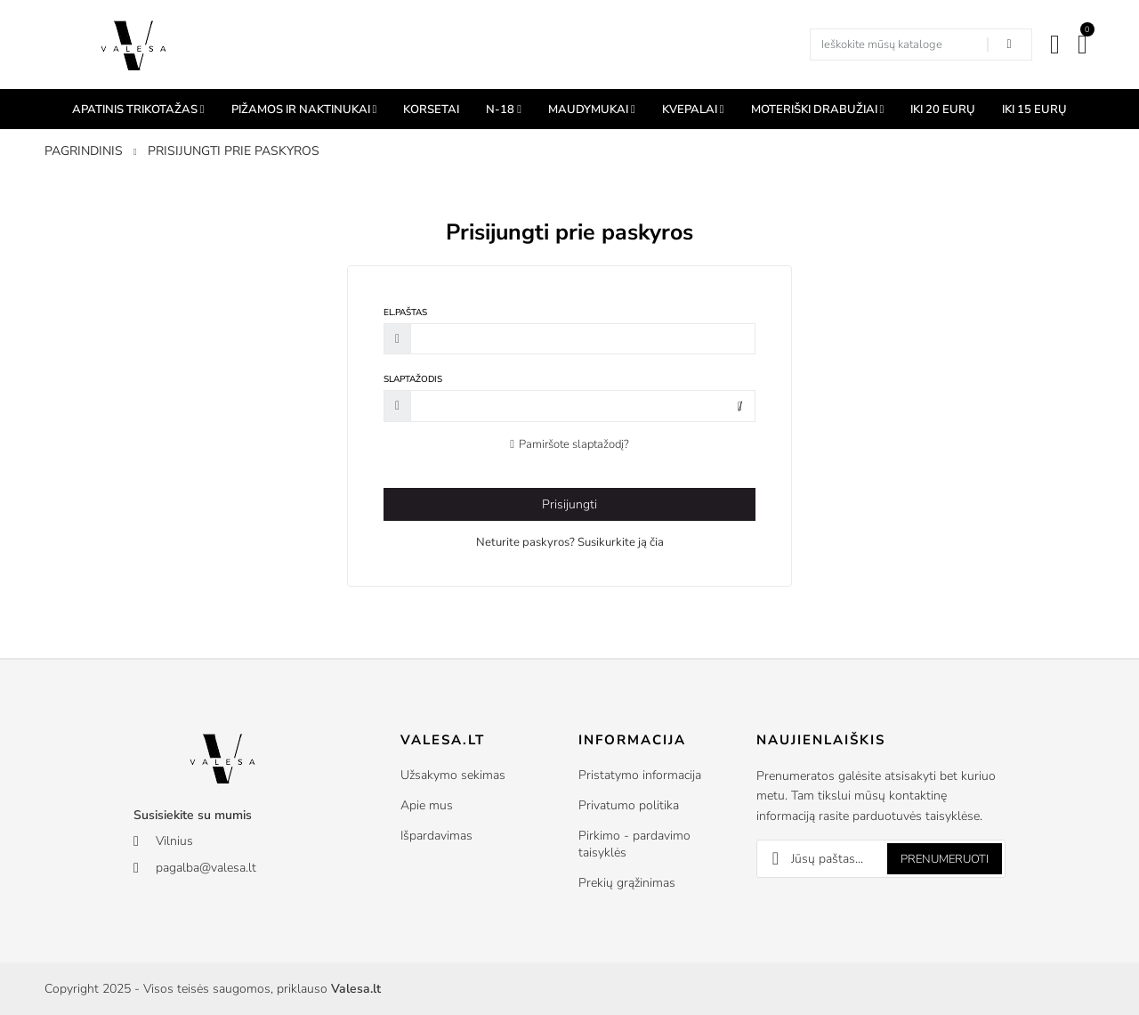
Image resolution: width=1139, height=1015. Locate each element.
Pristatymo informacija (639, 775)
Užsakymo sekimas (452, 775)
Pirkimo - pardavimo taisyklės (634, 844)
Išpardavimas (436, 835)
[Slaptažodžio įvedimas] (582, 406)
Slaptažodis (413, 379)
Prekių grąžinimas (626, 882)
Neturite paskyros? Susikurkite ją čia (570, 542)
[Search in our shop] (1009, 44)
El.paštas (405, 312)
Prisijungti (569, 504)
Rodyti (739, 406)
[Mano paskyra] (1055, 44)
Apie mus (426, 805)
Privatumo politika (628, 805)
